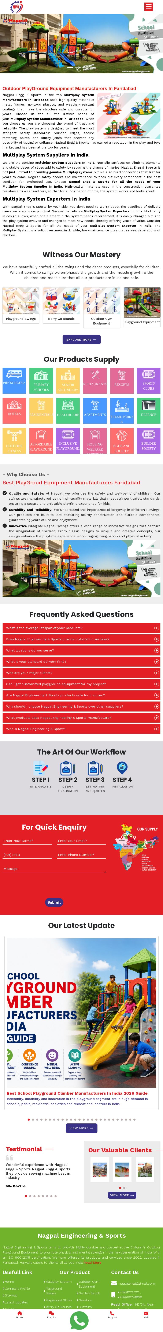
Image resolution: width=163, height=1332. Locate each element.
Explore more (81, 339)
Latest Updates (15, 1302)
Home (8, 1282)
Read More (92, 1263)
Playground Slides (57, 1300)
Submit (54, 902)
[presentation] (28, 884)
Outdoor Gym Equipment (101, 321)
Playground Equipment (142, 322)
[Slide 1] (70, 67)
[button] (29, 1120)
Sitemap (10, 1295)
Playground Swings (21, 319)
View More (82, 1128)
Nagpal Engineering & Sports (81, 1235)
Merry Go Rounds (61, 319)
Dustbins (84, 1307)
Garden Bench (88, 1293)
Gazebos (84, 1300)
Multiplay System (57, 1282)
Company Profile (16, 1289)
